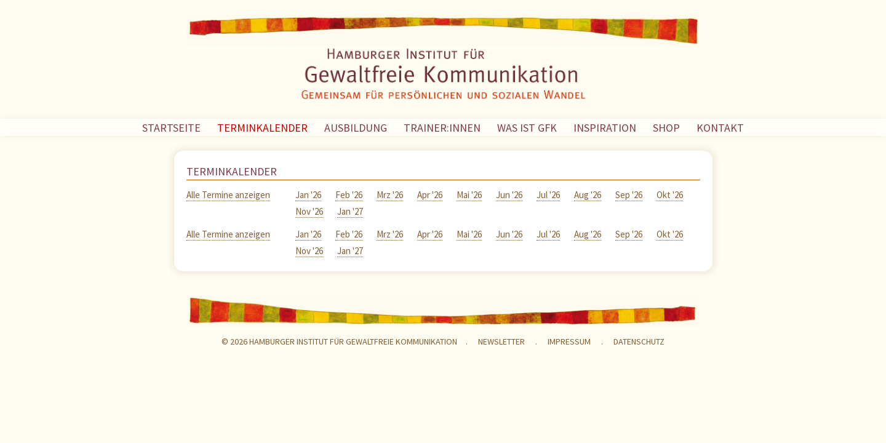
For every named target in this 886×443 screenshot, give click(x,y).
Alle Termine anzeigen (228, 195)
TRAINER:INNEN (442, 128)
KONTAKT (720, 128)
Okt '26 (670, 195)
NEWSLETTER (501, 341)
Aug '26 (587, 195)
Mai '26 (469, 195)
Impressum (569, 341)
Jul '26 (548, 195)
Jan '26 (308, 195)
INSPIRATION (604, 128)
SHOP (666, 128)
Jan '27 (350, 211)
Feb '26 (348, 195)
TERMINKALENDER (262, 128)
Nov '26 (309, 211)
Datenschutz (638, 341)
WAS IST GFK (527, 128)
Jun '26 (509, 195)
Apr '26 (429, 195)
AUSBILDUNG (355, 128)
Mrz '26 (390, 195)
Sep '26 (628, 195)
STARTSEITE (171, 128)
